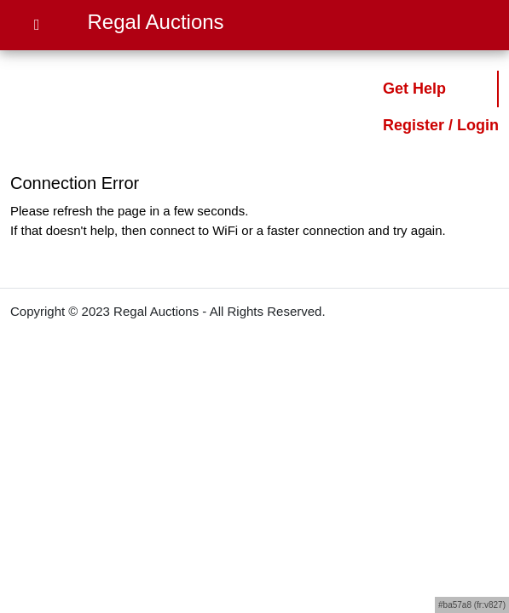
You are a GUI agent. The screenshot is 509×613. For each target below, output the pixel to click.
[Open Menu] (37, 25)
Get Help (414, 88)
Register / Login (441, 125)
